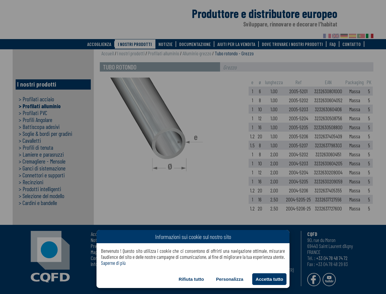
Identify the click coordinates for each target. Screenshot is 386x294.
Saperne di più (113, 263)
